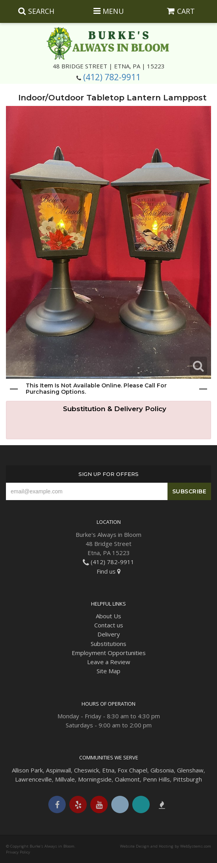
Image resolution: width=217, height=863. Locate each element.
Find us (109, 571)
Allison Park (27, 770)
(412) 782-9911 (112, 77)
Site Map (108, 671)
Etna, (109, 770)
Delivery (108, 634)
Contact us (108, 625)
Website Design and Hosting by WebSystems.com (165, 846)
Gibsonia (162, 770)
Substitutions (108, 644)
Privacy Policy (18, 852)
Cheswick (86, 770)
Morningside (95, 779)
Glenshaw (190, 770)
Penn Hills (156, 779)
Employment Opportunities (109, 653)
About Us (108, 616)
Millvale (65, 779)
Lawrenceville (33, 779)
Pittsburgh (187, 779)
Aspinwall (58, 770)
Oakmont (127, 779)
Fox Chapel (132, 770)
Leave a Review (108, 662)
